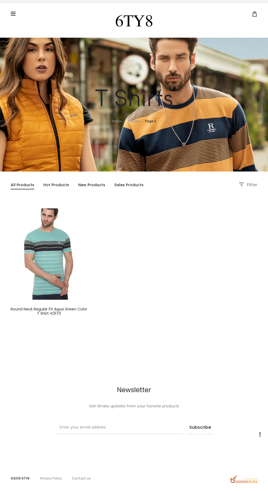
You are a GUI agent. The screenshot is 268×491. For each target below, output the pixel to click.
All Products (22, 185)
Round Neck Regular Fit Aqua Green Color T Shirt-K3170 (49, 311)
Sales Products (129, 185)
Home (117, 121)
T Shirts (133, 121)
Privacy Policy (51, 478)
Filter (248, 185)
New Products (91, 185)
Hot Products (56, 185)
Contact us (81, 478)
